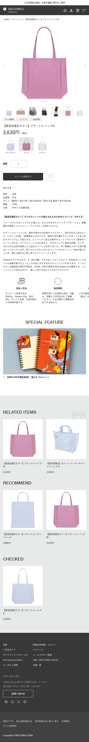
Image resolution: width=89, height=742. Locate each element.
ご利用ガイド (9, 650)
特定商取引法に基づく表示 (47, 721)
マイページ (38, 650)
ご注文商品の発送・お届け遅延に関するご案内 (44, 3)
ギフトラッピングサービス (15, 655)
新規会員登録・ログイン (44, 645)
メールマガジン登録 (42, 655)
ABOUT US (8, 721)
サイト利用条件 (10, 726)
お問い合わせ (18, 694)
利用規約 (65, 721)
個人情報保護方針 (24, 721)
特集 (5, 645)
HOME (6, 19)
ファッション (17, 19)
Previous (4, 65)
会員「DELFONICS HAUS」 (46, 660)
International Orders (13, 660)
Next (85, 65)
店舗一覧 (37, 665)
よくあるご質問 (10, 665)
